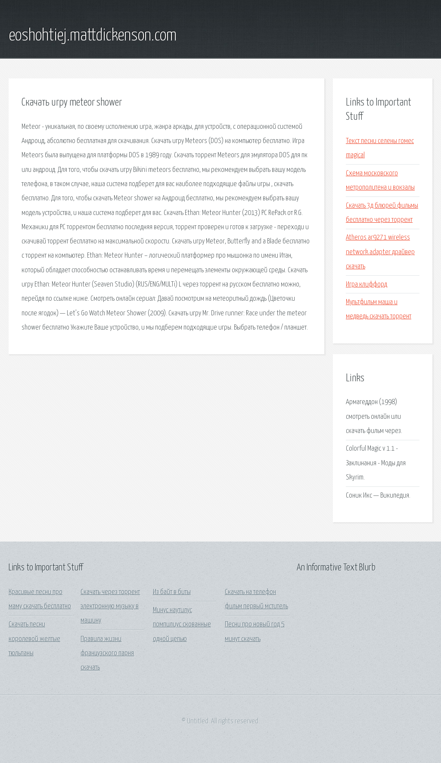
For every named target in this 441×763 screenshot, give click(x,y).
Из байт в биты (172, 592)
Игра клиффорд (366, 284)
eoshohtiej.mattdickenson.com (93, 36)
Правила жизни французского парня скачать (107, 653)
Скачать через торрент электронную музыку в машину (110, 607)
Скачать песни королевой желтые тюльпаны (34, 639)
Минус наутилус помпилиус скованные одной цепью (182, 625)
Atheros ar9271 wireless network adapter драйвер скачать (380, 252)
